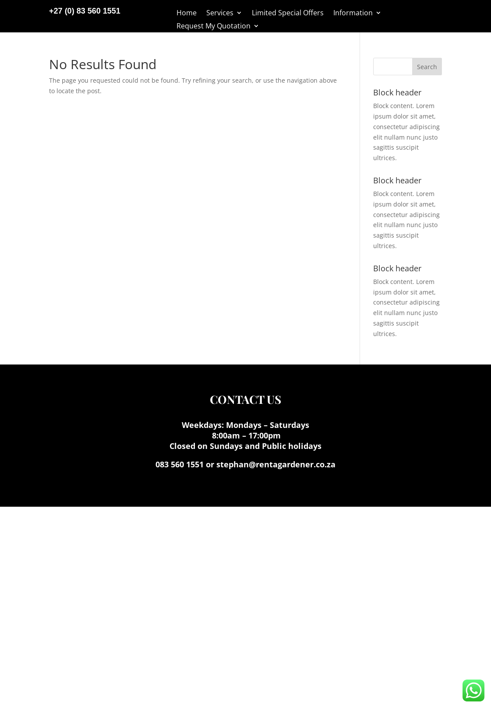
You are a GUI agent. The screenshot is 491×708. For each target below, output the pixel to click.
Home (187, 14)
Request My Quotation (214, 27)
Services (219, 14)
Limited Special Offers (288, 14)
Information (353, 14)
